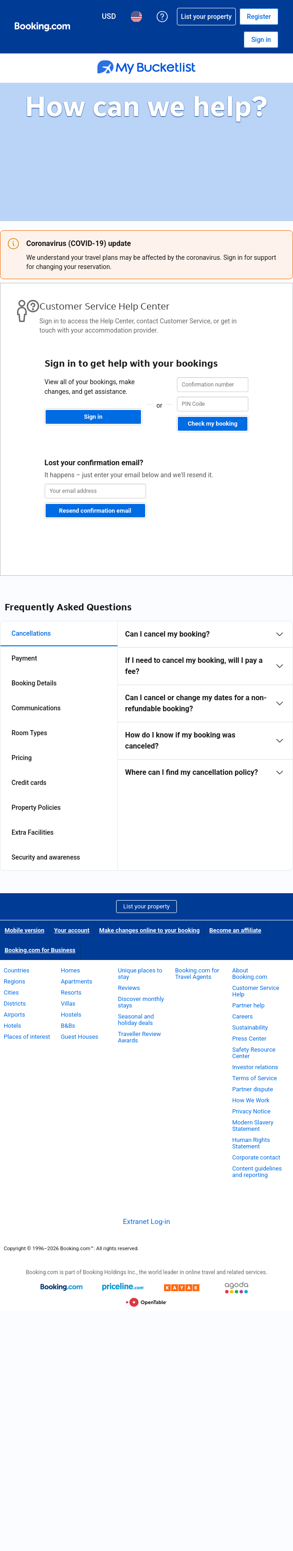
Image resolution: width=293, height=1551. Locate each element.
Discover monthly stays (141, 1002)
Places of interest (27, 1036)
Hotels (12, 1025)
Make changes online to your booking (149, 930)
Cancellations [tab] (31, 633)
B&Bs (68, 1025)
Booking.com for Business (40, 950)
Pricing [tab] (22, 757)
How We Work (251, 1100)
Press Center (249, 1038)
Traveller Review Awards (139, 1037)
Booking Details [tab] (34, 683)
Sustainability (250, 1027)
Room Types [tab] (29, 733)
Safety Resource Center (253, 1052)
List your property (146, 906)
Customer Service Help (255, 991)
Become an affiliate (235, 930)
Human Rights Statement (251, 1143)
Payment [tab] (24, 658)
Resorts (71, 992)
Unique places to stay (140, 973)
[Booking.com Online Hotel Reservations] (42, 26)
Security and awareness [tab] (46, 857)
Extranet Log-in (146, 1221)
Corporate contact (256, 1157)
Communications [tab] (36, 708)
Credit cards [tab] (29, 782)
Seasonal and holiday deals (136, 1019)
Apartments (76, 981)
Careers (242, 1016)
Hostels (71, 1014)
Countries (16, 970)
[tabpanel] (205, 703)
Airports (14, 1014)
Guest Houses (79, 1036)
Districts (15, 1003)
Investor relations (255, 1067)
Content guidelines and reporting (257, 1171)
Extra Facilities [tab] (32, 832)
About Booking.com (249, 973)
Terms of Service (254, 1078)
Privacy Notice (251, 1111)
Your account (71, 930)
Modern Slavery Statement (252, 1125)
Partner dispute (252, 1089)
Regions (14, 981)
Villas (68, 1003)
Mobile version (24, 930)
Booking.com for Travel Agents (197, 973)
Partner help (248, 1005)
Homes (70, 970)
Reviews (129, 987)
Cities (11, 992)
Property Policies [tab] (36, 807)
